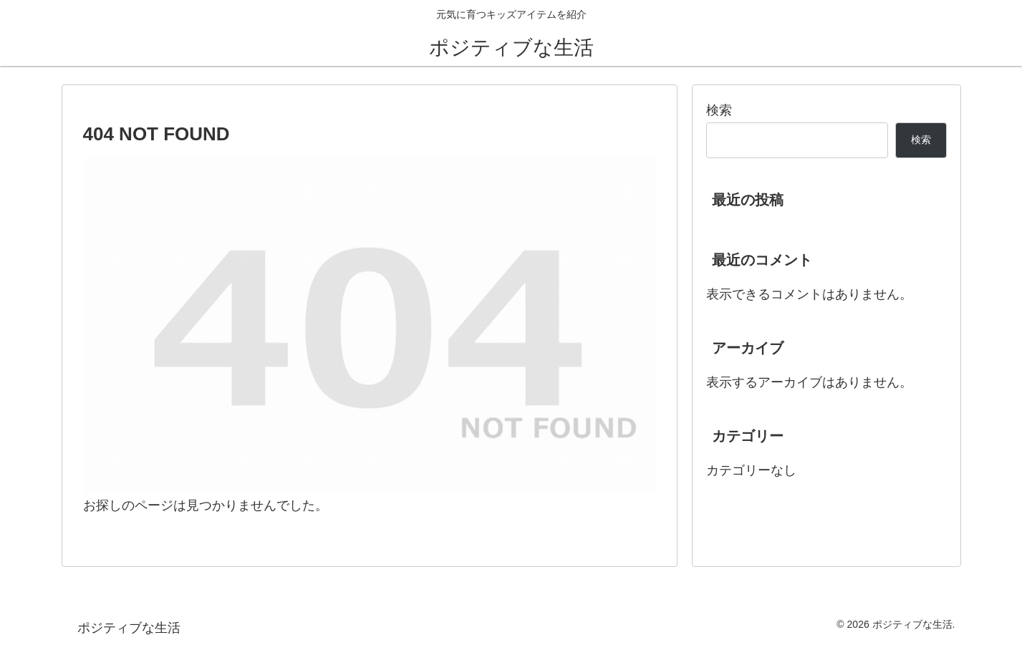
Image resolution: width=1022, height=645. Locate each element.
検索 (719, 110)
